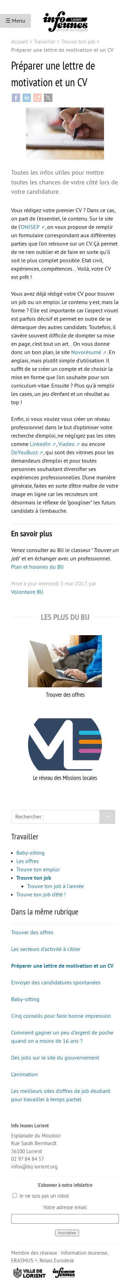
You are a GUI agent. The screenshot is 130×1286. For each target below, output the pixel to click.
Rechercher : (29, 817)
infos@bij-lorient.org (34, 1167)
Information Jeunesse (84, 1253)
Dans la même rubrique (44, 911)
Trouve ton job (78, 42)
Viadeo (66, 444)
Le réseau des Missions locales (65, 750)
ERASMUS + (24, 1261)
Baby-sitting (30, 853)
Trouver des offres (65, 666)
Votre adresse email (65, 1208)
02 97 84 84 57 (27, 1159)
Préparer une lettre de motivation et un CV (62, 966)
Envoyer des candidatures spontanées (56, 983)
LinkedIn (40, 444)
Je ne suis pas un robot (40, 1196)
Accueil (19, 42)
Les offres (27, 861)
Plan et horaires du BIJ (37, 567)
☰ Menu (15, 21)
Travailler (44, 42)
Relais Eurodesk (57, 1261)
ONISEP (30, 227)
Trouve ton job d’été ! (41, 895)
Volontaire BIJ (27, 592)
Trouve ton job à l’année (55, 886)
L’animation (24, 1074)
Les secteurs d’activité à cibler (45, 949)
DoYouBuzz (24, 452)
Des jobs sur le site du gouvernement (55, 1058)
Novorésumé (86, 352)
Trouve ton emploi (38, 869)
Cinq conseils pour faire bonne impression (61, 1016)
